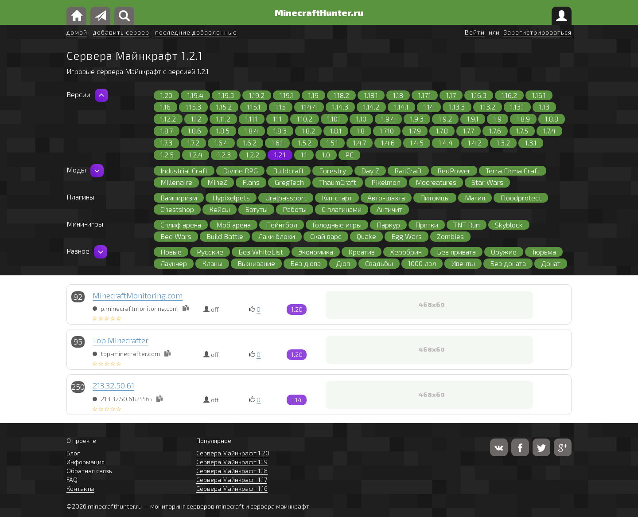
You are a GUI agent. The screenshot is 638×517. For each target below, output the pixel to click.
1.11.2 (223, 118)
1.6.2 (250, 142)
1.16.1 (539, 95)
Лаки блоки (276, 236)
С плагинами (342, 209)
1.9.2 (445, 118)
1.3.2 (503, 142)
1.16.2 (509, 95)
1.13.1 (517, 106)
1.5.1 (332, 142)
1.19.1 (286, 95)
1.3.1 (531, 142)
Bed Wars (175, 236)
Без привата (456, 251)
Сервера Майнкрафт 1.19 (232, 462)
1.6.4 (221, 142)
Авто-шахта (386, 197)
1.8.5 (223, 130)
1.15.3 (193, 106)
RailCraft (408, 170)
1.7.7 (468, 130)
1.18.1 (371, 95)
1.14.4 (309, 106)
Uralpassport (286, 197)
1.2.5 (167, 154)
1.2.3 (224, 154)
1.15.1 (254, 106)
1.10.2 (304, 118)
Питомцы (435, 197)
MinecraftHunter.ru (319, 12)
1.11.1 (251, 118)
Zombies (450, 236)
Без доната (508, 263)
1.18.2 (341, 95)
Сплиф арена (180, 224)
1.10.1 (334, 118)
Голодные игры (337, 224)
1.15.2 (224, 106)
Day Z (370, 170)
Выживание (256, 263)
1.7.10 (387, 130)
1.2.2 (252, 154)
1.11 (277, 118)
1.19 (313, 95)
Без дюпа (305, 263)
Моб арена (233, 224)
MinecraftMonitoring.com (138, 295)
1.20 (166, 95)
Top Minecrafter (120, 340)
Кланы (212, 263)
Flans (251, 182)
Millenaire (176, 182)
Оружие (504, 251)
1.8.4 (251, 130)
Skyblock (509, 224)
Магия (475, 197)
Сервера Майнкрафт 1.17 (231, 479)
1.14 (429, 106)
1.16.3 (478, 95)
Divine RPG (240, 170)
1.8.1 (336, 130)
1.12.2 (168, 118)
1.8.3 (280, 130)
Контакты (80, 488)
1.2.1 (280, 154)
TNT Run (466, 224)
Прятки (426, 224)
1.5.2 (304, 142)
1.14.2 (371, 106)
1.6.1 (277, 142)
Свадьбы (379, 263)
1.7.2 (193, 142)
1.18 (398, 95)
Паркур (388, 224)
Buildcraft (288, 170)
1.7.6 (495, 130)
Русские (210, 251)
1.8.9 (523, 118)
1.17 (451, 95)
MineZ (217, 182)
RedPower (454, 170)
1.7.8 (442, 130)
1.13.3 (457, 106)
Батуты (256, 209)
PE (349, 154)
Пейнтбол (281, 224)
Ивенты (463, 263)
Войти (475, 32)
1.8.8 (551, 118)
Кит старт (337, 197)
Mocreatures (436, 182)
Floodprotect (520, 197)
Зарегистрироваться (537, 32)
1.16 (165, 106)
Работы (295, 209)
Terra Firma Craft (513, 170)
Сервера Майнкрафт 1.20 (232, 453)
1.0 (326, 154)
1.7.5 (522, 130)
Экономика (315, 251)
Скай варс (326, 236)
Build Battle (224, 236)
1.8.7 (166, 130)
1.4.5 (417, 142)
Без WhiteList (260, 251)
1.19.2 (257, 95)
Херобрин (406, 251)
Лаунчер (173, 263)
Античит (389, 209)
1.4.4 (446, 142)
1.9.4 (388, 118)
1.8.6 (194, 130)
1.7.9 (415, 130)
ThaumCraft (337, 182)
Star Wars (487, 182)
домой (76, 32)
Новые (171, 251)
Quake (366, 236)
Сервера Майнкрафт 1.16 (232, 488)
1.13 (544, 106)
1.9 (498, 118)
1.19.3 (226, 95)
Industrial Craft (184, 170)
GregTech (289, 182)
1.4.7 (359, 142)
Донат (550, 263)
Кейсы (219, 209)
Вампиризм (178, 197)
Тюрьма (544, 251)
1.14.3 (340, 106)
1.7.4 (549, 130)
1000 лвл (422, 263)
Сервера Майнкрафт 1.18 (232, 470)
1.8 (361, 130)
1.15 (281, 106)
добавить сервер (121, 32)
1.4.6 (388, 142)
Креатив (361, 251)
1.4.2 (475, 142)
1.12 (196, 118)
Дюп (343, 263)
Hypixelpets (231, 197)
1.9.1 (472, 118)
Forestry (332, 170)
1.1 (304, 154)
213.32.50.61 (113, 385)
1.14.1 (401, 106)
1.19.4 (195, 95)
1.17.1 (424, 95)
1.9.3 (417, 118)
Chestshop (177, 209)
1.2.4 (195, 154)
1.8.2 (308, 130)
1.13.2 (487, 106)
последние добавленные (196, 32)
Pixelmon (386, 182)
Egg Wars (406, 236)
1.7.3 (166, 142)
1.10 (361, 118)
